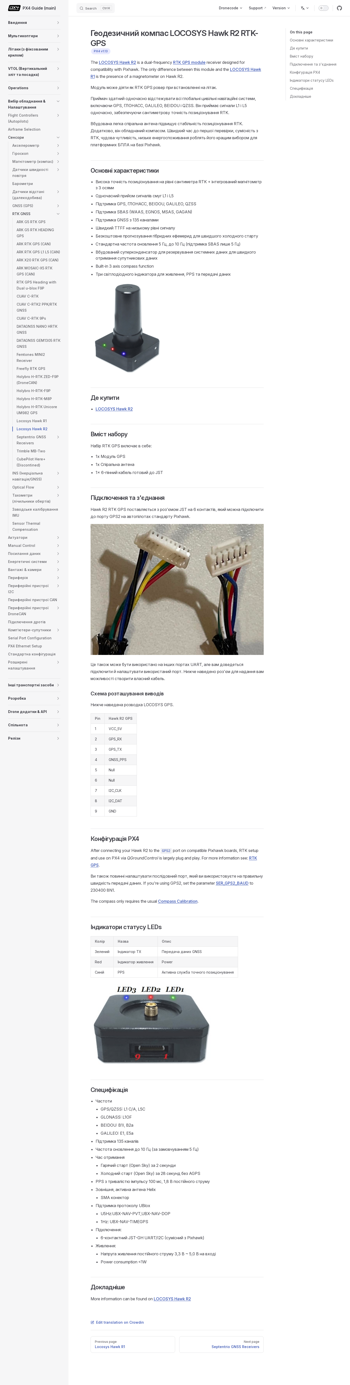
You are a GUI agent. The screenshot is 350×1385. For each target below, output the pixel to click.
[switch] (324, 8)
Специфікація (301, 88)
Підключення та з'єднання (313, 64)
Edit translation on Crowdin (117, 1322)
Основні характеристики (311, 40)
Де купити (299, 48)
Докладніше (300, 96)
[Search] (95, 8)
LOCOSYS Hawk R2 (117, 62)
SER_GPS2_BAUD (232, 883)
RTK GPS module (189, 62)
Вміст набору (301, 56)
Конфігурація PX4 (305, 72)
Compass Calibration (178, 901)
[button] (58, 23)
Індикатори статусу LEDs (312, 80)
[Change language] (305, 8)
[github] (339, 8)
